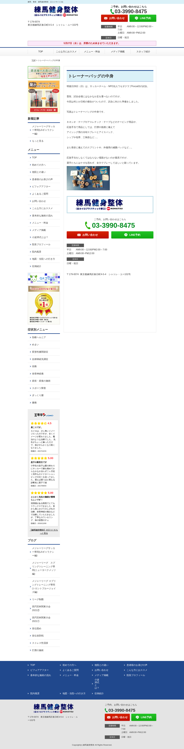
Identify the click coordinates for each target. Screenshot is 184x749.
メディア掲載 (118, 51)
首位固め (36, 628)
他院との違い (39, 172)
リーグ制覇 (38, 599)
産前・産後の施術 (41, 381)
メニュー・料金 (92, 51)
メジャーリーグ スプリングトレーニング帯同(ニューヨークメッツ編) (44, 568)
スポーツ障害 (39, 388)
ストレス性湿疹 (40, 643)
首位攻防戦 (38, 635)
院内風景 (36, 252)
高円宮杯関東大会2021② (41, 608)
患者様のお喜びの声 (42, 179)
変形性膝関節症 (40, 352)
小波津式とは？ (40, 237)
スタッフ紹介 (143, 51)
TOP (40, 51)
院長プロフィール (41, 244)
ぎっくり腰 (38, 395)
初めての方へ (39, 165)
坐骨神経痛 (38, 373)
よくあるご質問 (40, 194)
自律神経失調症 (40, 359)
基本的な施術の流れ (42, 215)
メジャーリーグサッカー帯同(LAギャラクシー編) (43, 130)
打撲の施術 (38, 650)
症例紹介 (36, 266)
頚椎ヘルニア (39, 337)
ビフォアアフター (41, 186)
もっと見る (38, 141)
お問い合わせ (39, 201)
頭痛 (34, 366)
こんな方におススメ (66, 51)
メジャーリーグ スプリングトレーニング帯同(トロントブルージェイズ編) (44, 586)
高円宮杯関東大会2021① (41, 619)
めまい (35, 344)
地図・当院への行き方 (43, 259)
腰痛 (34, 402)
